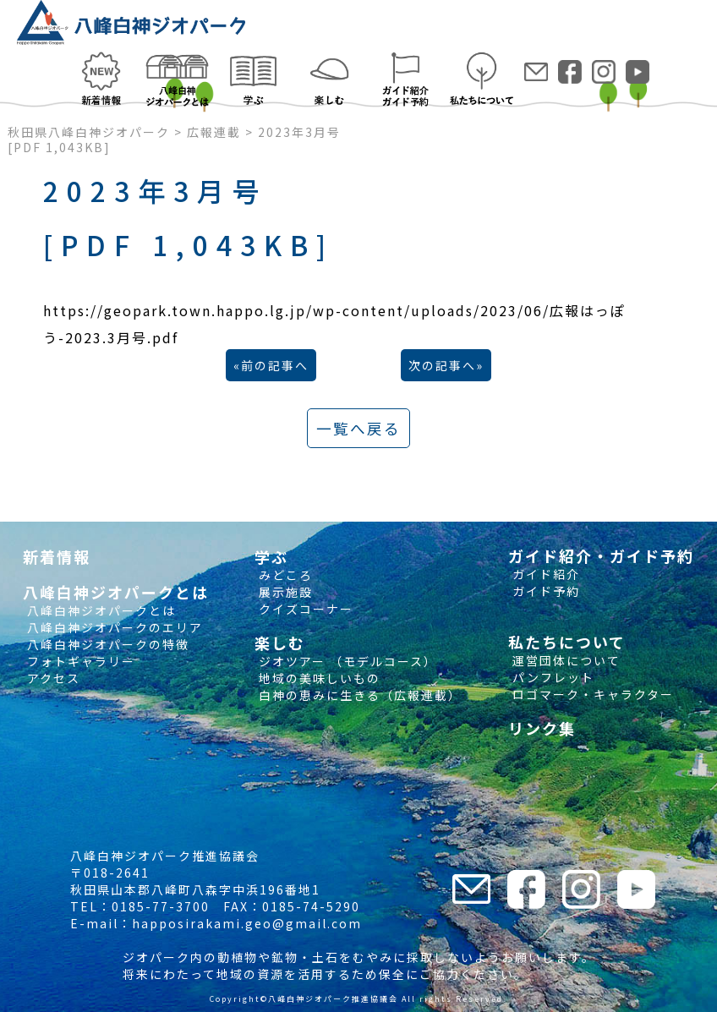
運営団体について (564, 660)
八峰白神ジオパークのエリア (113, 627)
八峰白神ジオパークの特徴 (106, 644)
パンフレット (551, 677)
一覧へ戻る (358, 428)
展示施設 (284, 591)
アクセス (51, 678)
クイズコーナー (304, 608)
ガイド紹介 (544, 574)
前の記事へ (275, 365)
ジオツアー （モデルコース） (346, 661)
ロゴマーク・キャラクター (591, 694)
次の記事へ (442, 365)
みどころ (284, 574)
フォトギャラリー (79, 661)
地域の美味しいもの (317, 678)
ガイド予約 (544, 591)
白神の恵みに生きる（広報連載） (358, 695)
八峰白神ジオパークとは (99, 610)
